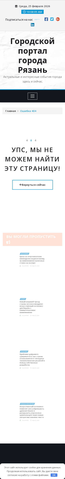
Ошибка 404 (28, 111)
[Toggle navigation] (32, 96)
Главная (10, 111)
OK (53, 475)
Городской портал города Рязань (32, 55)
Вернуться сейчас (33, 184)
